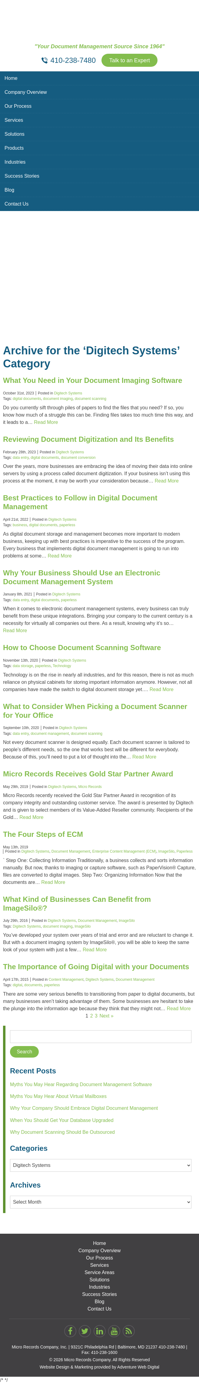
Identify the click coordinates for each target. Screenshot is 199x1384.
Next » (106, 1015)
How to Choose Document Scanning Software (82, 647)
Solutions (15, 134)
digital (17, 985)
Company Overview (26, 92)
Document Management (70, 851)
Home (11, 78)
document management (50, 733)
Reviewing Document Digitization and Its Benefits (88, 439)
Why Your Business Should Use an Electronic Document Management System (81, 577)
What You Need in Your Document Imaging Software (92, 380)
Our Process (18, 106)
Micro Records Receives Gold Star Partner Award (88, 774)
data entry (20, 457)
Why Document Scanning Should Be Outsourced (62, 1132)
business (20, 525)
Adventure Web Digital (138, 1367)
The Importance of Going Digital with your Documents (96, 967)
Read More (46, 422)
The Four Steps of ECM (43, 834)
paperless (67, 525)
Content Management (65, 979)
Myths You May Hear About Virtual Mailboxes (58, 1096)
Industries (15, 162)
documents (33, 985)
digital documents (27, 399)
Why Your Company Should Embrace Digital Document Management (84, 1108)
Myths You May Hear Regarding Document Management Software (81, 1084)
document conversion (78, 457)
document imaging (58, 399)
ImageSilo (166, 851)
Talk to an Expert (129, 60)
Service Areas (99, 1272)
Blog (9, 190)
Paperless (185, 851)
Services (14, 120)
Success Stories (22, 176)
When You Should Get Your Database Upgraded (62, 1120)
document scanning (90, 399)
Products (14, 148)
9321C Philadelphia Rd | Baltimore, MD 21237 (114, 1347)
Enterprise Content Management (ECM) (124, 851)
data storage (23, 666)
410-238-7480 (172, 1347)
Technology (62, 666)
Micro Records (89, 787)
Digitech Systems (68, 393)
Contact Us (16, 203)
